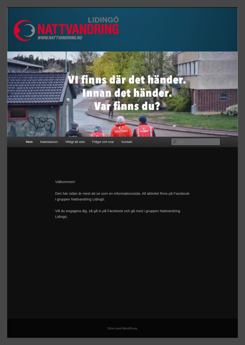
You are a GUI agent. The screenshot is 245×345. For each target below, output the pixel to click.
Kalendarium (49, 142)
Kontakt (127, 142)
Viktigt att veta (75, 142)
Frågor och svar (103, 142)
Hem (29, 142)
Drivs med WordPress (123, 328)
